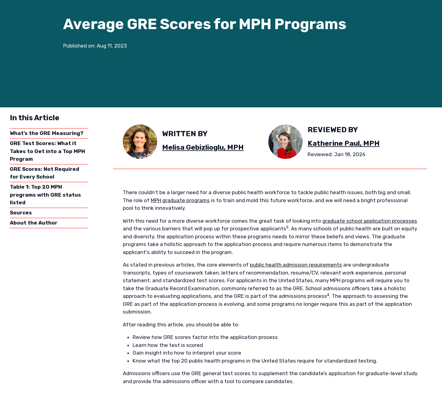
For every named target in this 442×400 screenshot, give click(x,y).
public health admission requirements (296, 265)
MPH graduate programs (180, 200)
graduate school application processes (369, 221)
